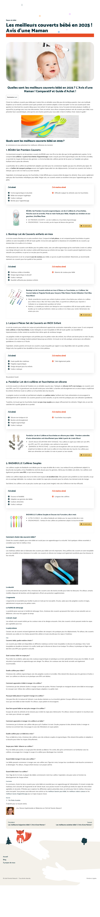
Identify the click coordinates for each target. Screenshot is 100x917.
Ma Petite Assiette (14, 803)
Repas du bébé (11, 20)
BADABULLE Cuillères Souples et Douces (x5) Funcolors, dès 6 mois (52, 517)
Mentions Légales (92, 887)
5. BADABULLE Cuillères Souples (24, 466)
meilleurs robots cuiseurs (77, 794)
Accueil (5, 861)
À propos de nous (9, 867)
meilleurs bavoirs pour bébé (57, 794)
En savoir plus (87, 227)
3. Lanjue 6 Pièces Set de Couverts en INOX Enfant (34, 325)
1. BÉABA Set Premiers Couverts (24, 150)
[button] (22, 5)
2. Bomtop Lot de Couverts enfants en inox (30, 235)
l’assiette (77, 159)
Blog (4, 864)
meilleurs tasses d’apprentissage (16, 797)
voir (16, 97)
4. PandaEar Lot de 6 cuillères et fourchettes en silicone (37, 384)
